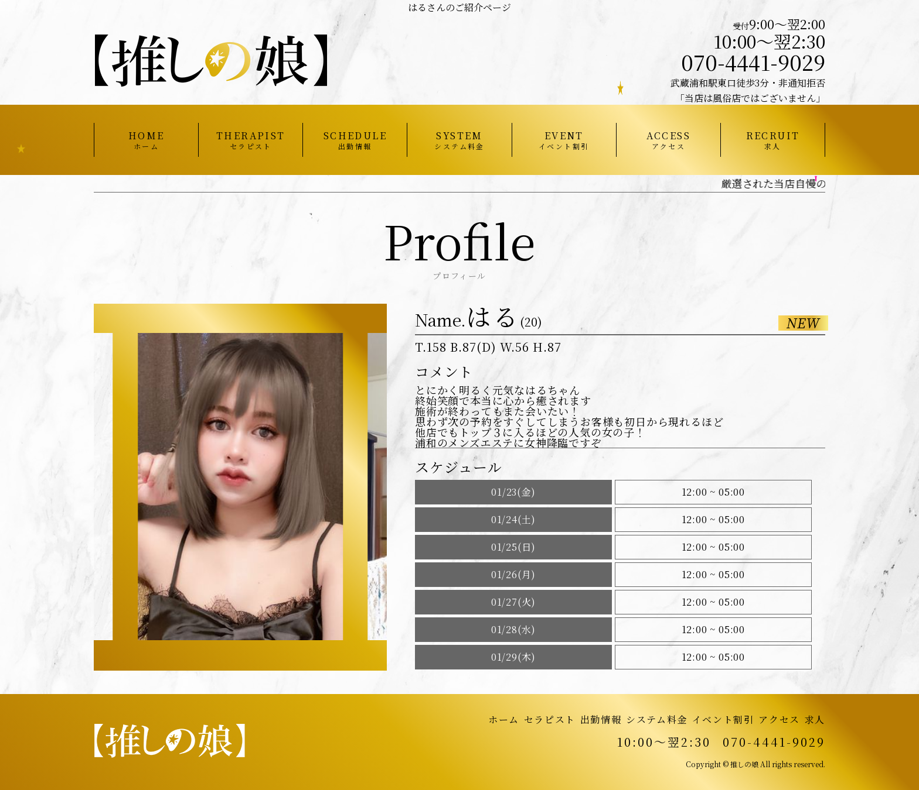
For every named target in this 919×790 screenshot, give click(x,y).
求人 (815, 719)
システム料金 (656, 719)
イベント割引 (723, 719)
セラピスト (550, 719)
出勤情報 (600, 719)
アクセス (778, 719)
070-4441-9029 (753, 62)
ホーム (503, 719)
